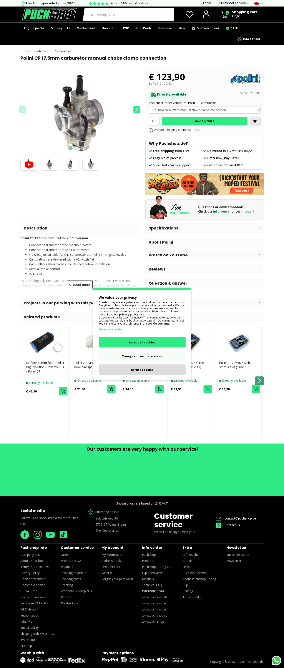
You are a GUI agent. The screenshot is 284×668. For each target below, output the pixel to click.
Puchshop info (33, 547)
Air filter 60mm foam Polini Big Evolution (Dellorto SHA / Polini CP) (45, 367)
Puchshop (149, 555)
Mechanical (86, 28)
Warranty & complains (76, 591)
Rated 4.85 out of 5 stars (129, 3)
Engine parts (34, 28)
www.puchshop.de (155, 597)
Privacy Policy (30, 573)
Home (24, 51)
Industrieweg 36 (106, 518)
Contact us (228, 525)
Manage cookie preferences (142, 356)
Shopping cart (244, 11)
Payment (67, 567)
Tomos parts (192, 597)
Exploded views (152, 573)
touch (248, 211)
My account (112, 547)
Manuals (148, 579)
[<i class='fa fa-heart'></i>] (255, 121)
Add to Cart (204, 121)
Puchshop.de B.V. (107, 512)
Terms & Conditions (34, 567)
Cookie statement (33, 579)
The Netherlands (107, 530)
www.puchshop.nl (154, 609)
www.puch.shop (153, 621)
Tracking (67, 585)
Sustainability (29, 627)
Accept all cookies (142, 342)
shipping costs (176, 130)
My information (112, 555)
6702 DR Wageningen (110, 524)
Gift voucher (191, 555)
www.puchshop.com (156, 615)
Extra (187, 547)
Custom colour (205, 28)
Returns (66, 597)
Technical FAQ (152, 585)
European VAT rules (34, 603)
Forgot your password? (117, 579)
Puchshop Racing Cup (157, 567)
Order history (110, 567)
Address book (111, 561)
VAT (190, 130)
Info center (248, 39)
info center (222, 211)
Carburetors (63, 51)
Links (186, 567)
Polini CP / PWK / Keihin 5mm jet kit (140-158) (235, 365)
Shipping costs (71, 579)
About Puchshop (32, 561)
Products (148, 561)
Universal (109, 28)
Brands (188, 561)
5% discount (29, 640)
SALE (232, 28)
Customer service (173, 520)
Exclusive (165, 28)
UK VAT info (28, 591)
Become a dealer (32, 585)
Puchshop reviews (33, 597)
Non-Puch (143, 28)
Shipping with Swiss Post (37, 634)
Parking (188, 591)
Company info (30, 555)
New (181, 28)
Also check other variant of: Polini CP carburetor (182, 103)
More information (111, 329)
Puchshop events (195, 573)
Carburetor (42, 51)
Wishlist (106, 573)
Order (65, 555)
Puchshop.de (255, 662)
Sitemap (26, 646)
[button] (136, 109)
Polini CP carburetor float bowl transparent (92, 365)
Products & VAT (72, 561)
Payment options (117, 652)
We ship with (32, 652)
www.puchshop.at (154, 603)
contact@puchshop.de (236, 518)
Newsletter (236, 547)
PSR (126, 28)
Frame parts (60, 28)
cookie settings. (159, 323)
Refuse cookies (142, 369)
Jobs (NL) (26, 621)
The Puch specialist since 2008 (50, 3)
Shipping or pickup (73, 573)
